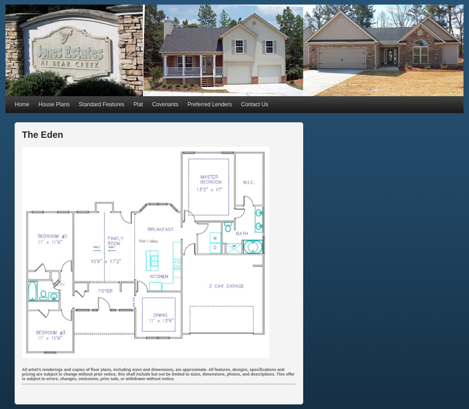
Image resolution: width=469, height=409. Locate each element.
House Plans (54, 104)
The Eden (42, 135)
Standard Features (101, 104)
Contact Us (254, 104)
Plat (138, 104)
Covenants (165, 104)
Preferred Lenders (210, 104)
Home (22, 104)
